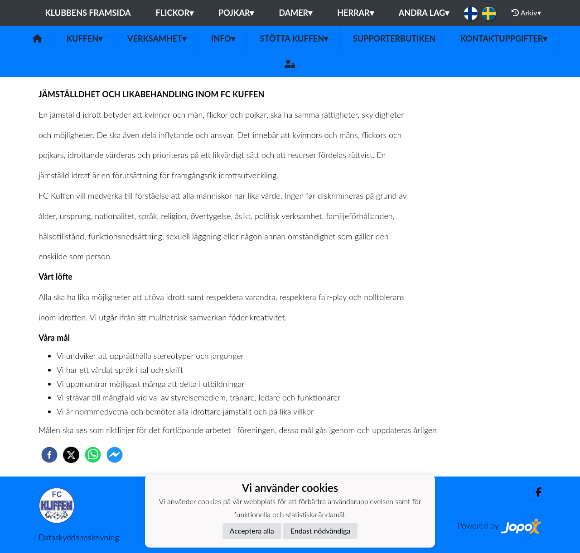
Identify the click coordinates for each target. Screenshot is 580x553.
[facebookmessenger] (114, 455)
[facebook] (49, 455)
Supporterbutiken (394, 38)
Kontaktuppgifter (503, 38)
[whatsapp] (93, 455)
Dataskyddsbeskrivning (79, 537)
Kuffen (84, 38)
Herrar (355, 13)
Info (223, 38)
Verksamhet (156, 38)
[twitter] (71, 455)
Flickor (175, 13)
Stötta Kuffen (294, 38)
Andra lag (424, 13)
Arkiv (526, 12)
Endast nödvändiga (320, 530)
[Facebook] (534, 492)
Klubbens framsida (87, 13)
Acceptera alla (252, 530)
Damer (295, 13)
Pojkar (236, 13)
